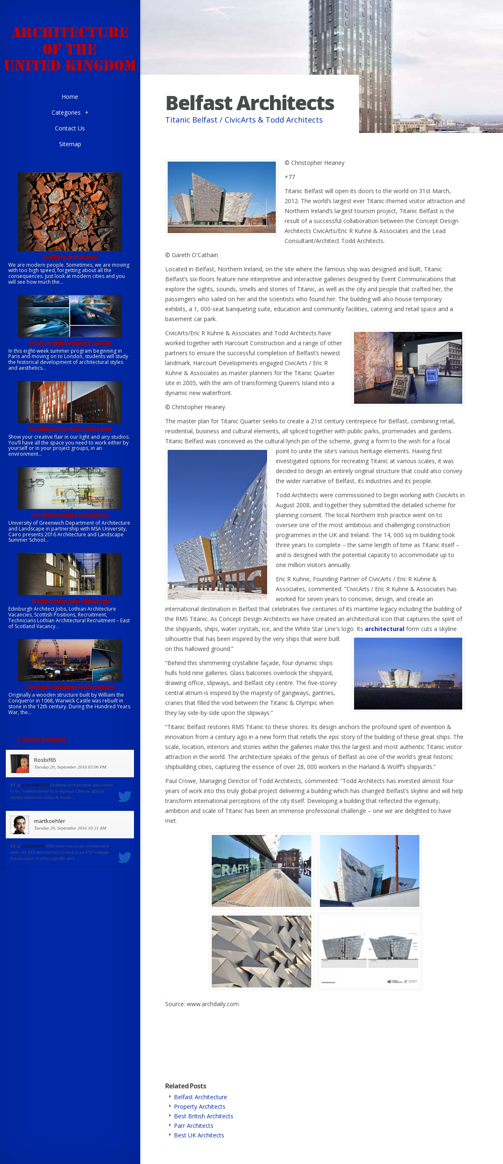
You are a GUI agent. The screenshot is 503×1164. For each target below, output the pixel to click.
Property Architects (199, 1106)
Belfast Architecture (200, 1097)
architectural (384, 629)
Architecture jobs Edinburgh (70, 601)
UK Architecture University (70, 515)
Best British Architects (203, 1116)
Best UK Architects (199, 1135)
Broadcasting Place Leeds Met (70, 429)
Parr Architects (193, 1126)
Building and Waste (69, 257)
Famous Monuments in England (70, 687)
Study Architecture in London (70, 343)
